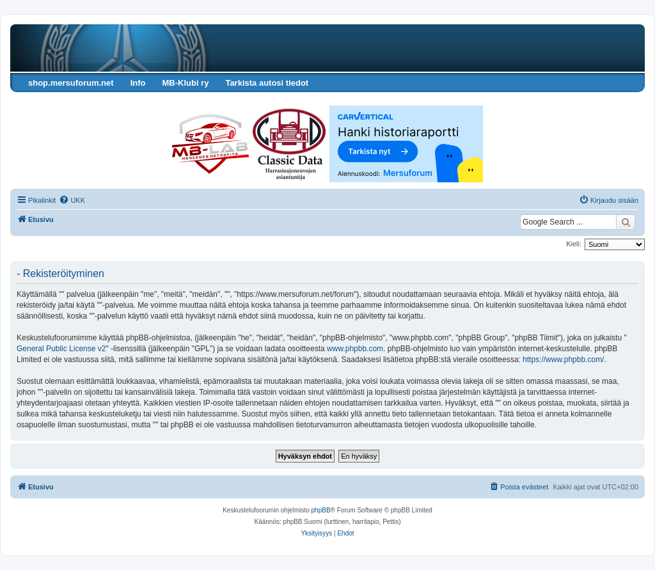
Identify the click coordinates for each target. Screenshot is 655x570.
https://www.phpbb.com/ (563, 359)
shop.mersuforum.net (71, 83)
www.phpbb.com (355, 348)
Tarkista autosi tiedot (266, 83)
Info (138, 83)
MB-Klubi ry (185, 83)
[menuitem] (72, 200)
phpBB (321, 510)
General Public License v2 (61, 348)
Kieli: (573, 244)
